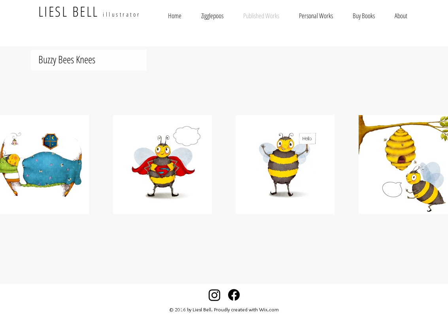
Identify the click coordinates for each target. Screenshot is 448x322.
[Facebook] (234, 295)
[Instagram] (214, 295)
